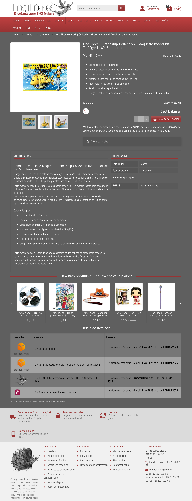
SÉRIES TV (123, 20)
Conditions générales (57, 452)
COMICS (148, 20)
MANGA (98, 20)
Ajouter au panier (165, 119)
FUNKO (27, 20)
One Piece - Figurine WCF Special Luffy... (30, 314)
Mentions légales (55, 469)
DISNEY (110, 20)
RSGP (29, 156)
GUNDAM (59, 20)
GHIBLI (71, 20)
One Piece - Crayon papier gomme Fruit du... (161, 314)
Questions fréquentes (58, 474)
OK (121, 8)
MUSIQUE (17, 27)
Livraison (51, 438)
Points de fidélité (55, 443)
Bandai (178, 56)
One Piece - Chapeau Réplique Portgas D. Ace (96, 314)
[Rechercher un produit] (97, 8)
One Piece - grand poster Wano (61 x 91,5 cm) (63, 316)
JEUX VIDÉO (162, 20)
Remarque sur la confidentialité (54, 463)
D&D (28, 27)
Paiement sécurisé (56, 447)
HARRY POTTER (42, 20)
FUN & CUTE (84, 20)
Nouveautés (86, 443)
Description (19, 156)
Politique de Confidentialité (61, 456)
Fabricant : (168, 56)
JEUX (37, 27)
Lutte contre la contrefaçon (94, 452)
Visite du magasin (122, 438)
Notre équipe (119, 443)
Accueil (16, 20)
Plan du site (119, 447)
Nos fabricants (87, 447)
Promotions (86, 438)
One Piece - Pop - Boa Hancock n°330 (128, 314)
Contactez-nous (121, 452)
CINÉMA (136, 20)
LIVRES (47, 27)
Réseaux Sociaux (121, 456)
